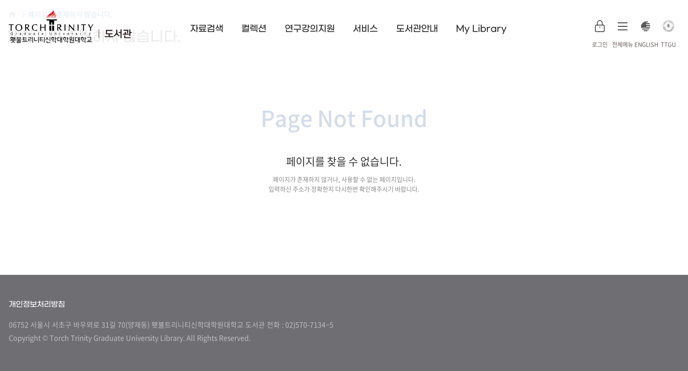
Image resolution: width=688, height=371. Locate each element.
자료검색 (206, 29)
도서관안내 (417, 29)
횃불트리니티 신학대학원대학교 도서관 (70, 26)
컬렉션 (253, 29)
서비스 (365, 29)
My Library (481, 29)
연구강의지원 (310, 29)
